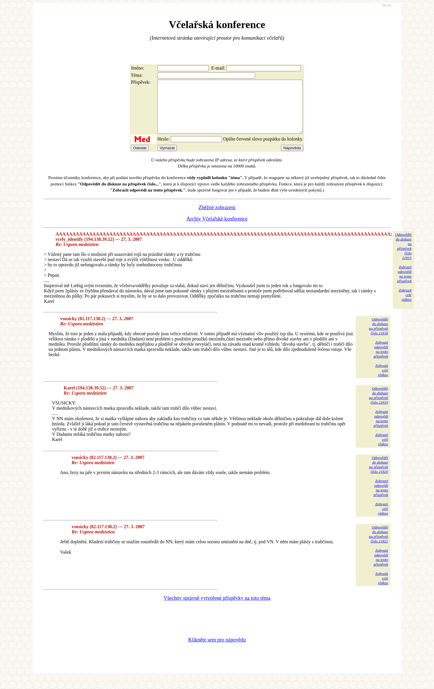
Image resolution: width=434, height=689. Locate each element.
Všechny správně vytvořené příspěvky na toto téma (217, 608)
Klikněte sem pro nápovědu (217, 650)
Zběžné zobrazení (217, 218)
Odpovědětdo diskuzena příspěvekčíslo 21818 (378, 336)
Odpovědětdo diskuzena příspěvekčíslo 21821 (378, 544)
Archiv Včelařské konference (217, 229)
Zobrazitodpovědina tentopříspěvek (404, 284)
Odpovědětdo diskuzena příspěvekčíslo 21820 (378, 475)
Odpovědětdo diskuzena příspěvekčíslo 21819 (378, 406)
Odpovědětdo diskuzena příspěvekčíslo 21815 (403, 256)
